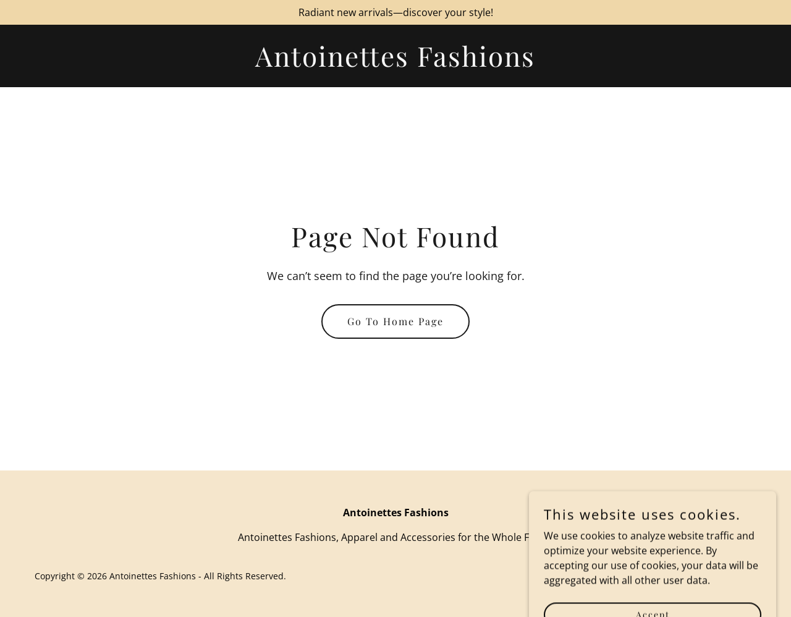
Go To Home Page (395, 321)
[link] (395, 63)
